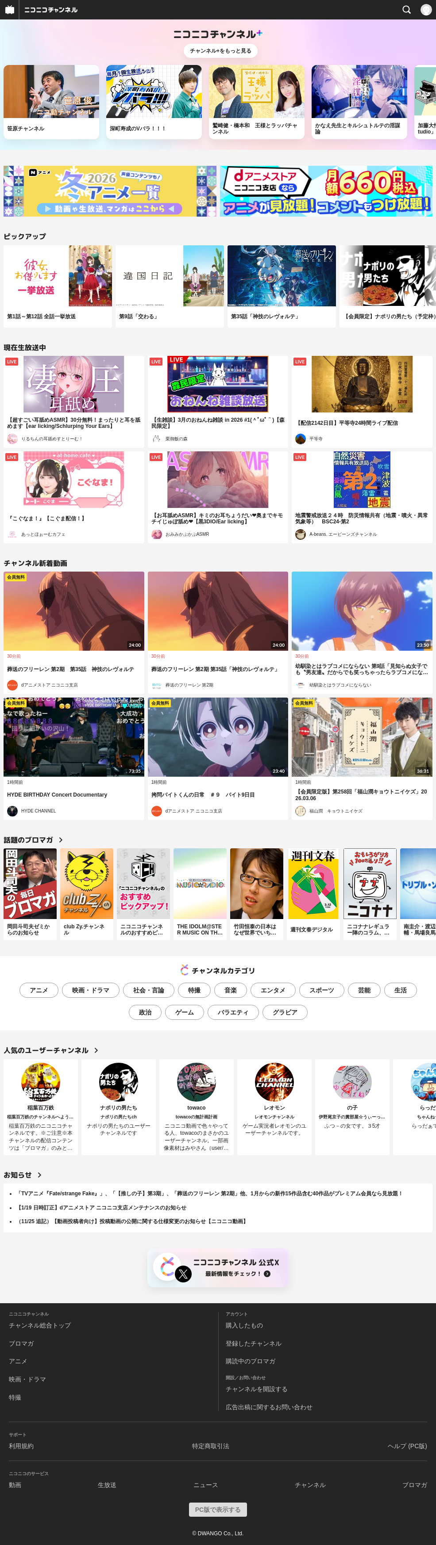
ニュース (205, 1484)
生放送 (107, 1484)
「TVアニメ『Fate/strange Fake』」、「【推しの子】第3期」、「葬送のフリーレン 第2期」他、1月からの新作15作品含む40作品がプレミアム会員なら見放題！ (209, 1193)
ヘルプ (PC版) (407, 1446)
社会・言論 (148, 990)
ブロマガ (21, 1343)
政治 (145, 1012)
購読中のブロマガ (250, 1361)
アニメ (39, 990)
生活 (400, 990)
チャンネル (310, 1484)
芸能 (364, 990)
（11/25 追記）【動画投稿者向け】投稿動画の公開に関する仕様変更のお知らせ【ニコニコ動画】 (132, 1221)
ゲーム (184, 1012)
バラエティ (233, 1012)
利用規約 (21, 1446)
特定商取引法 (210, 1446)
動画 (15, 1484)
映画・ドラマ (90, 990)
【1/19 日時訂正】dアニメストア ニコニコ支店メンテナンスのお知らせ (101, 1208)
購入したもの (244, 1325)
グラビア (285, 1012)
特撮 (194, 990)
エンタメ (273, 990)
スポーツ (321, 990)
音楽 (230, 990)
